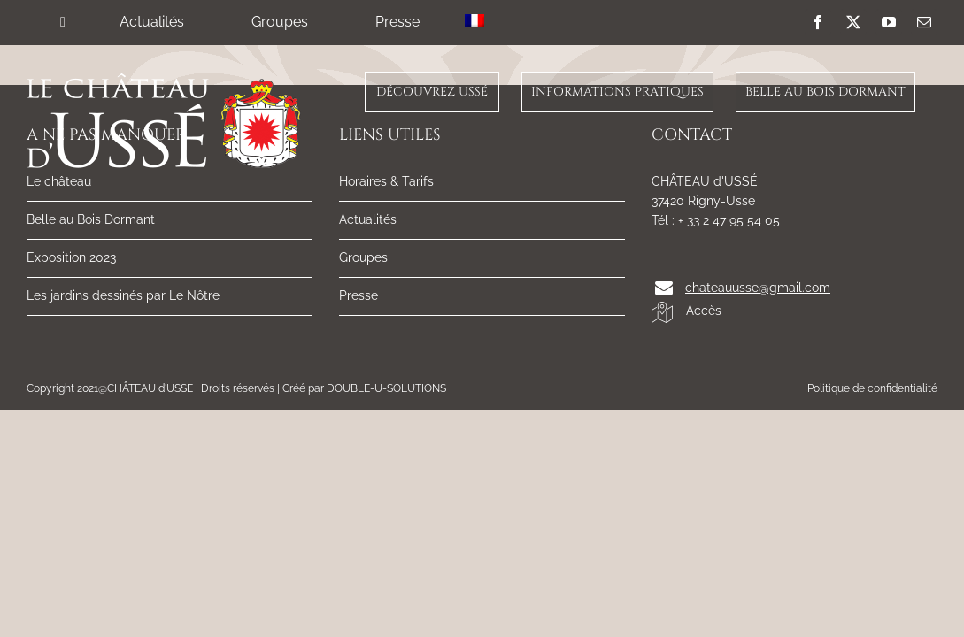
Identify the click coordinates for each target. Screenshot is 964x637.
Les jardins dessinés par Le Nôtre (123, 295)
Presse (358, 295)
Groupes (363, 257)
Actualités (368, 219)
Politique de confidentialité (872, 388)
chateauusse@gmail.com (757, 287)
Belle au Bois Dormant (91, 219)
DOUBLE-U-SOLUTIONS (386, 388)
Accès (686, 311)
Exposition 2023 (71, 257)
